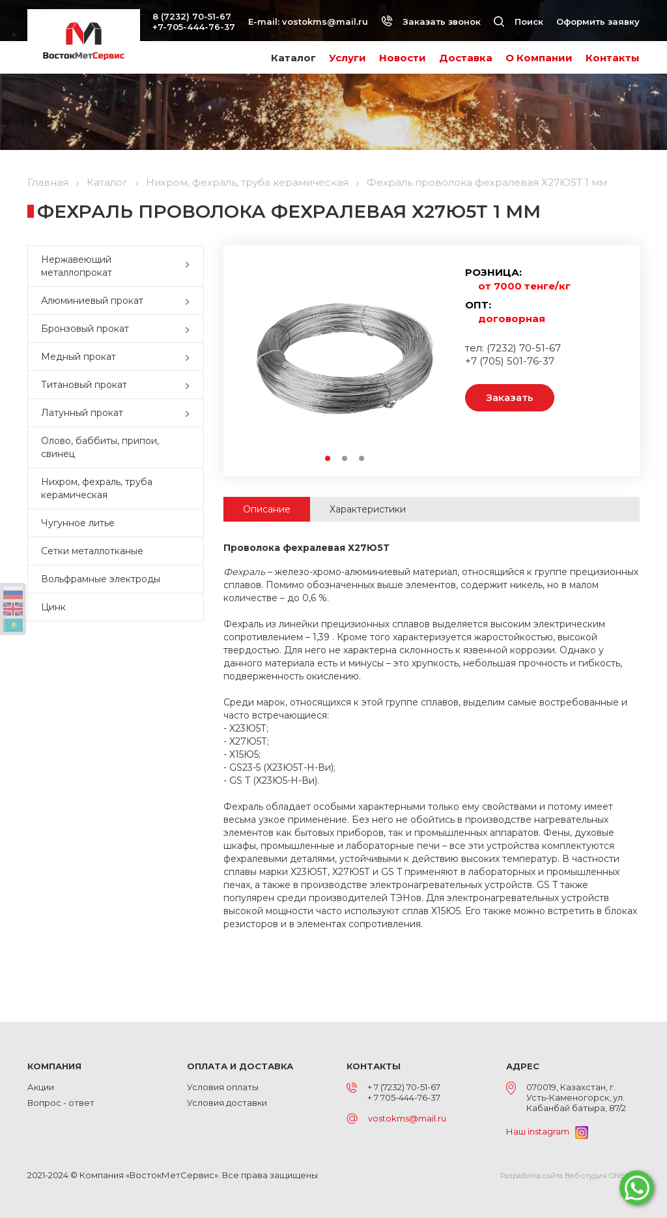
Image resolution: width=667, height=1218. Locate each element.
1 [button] (328, 459)
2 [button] (345, 459)
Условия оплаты (223, 1087)
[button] (190, 266)
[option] (344, 358)
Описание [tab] (267, 509)
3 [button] (362, 459)
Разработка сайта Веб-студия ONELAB (570, 1175)
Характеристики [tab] (368, 509)
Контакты (613, 58)
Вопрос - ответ (60, 1102)
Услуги (347, 58)
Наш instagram (547, 1131)
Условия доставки (227, 1102)
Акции (40, 1087)
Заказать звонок (431, 21)
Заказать (509, 397)
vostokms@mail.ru (325, 21)
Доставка (465, 58)
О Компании (539, 58)
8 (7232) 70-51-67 (191, 16)
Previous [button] (256, 358)
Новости (402, 58)
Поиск (518, 21)
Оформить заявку (598, 21)
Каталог (293, 58)
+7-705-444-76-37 (193, 27)
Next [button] (433, 358)
